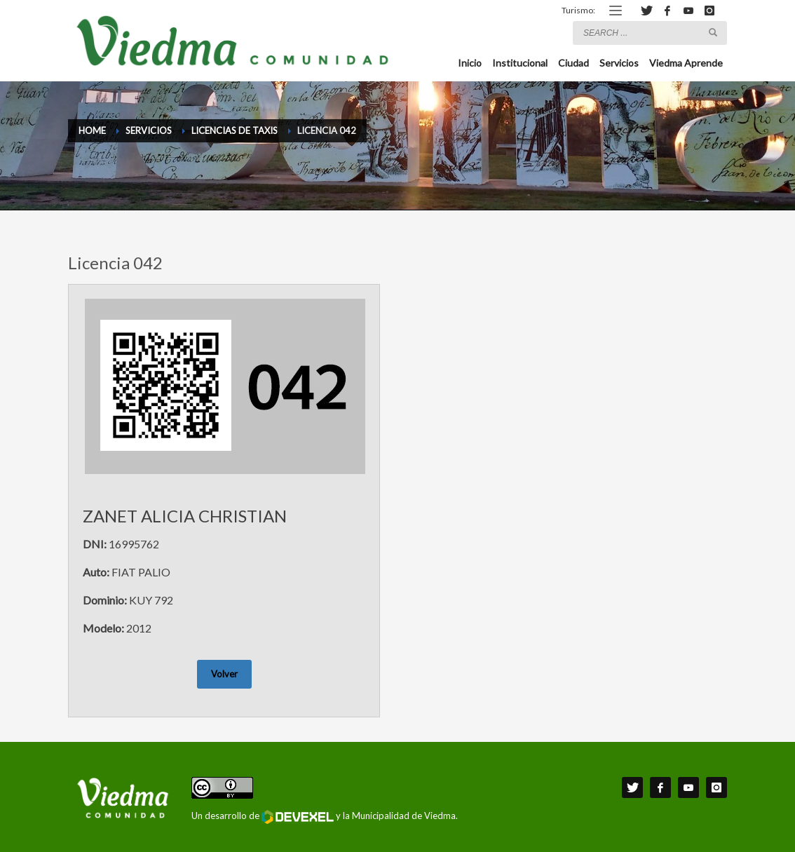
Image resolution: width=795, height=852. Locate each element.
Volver (224, 673)
